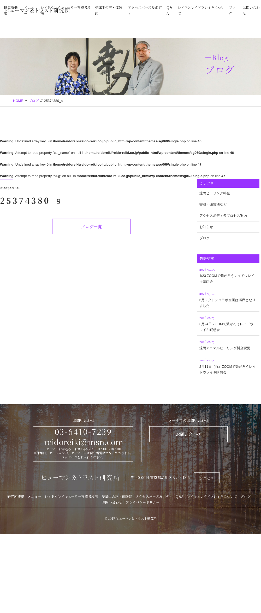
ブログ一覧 (91, 227)
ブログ (33, 101)
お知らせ (206, 227)
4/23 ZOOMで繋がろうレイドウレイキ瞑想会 (228, 274)
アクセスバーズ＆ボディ (153, 496)
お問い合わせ (188, 434)
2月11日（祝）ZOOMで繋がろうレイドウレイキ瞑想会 (228, 365)
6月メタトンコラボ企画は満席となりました (228, 298)
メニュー (34, 496)
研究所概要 (15, 496)
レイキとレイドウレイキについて (212, 496)
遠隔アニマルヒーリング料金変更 (228, 344)
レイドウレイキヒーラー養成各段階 (71, 496)
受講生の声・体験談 (117, 496)
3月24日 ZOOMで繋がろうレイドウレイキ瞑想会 (228, 323)
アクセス (206, 478)
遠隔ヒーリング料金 (214, 193)
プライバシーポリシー (142, 502)
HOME (18, 101)
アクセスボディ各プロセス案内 (223, 216)
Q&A (179, 496)
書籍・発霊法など (213, 204)
